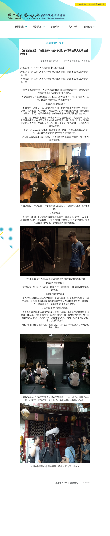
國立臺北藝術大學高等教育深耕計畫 (90, 4)
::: (21, 35)
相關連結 (87, 26)
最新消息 (37, 26)
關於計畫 (19, 26)
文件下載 (73, 26)
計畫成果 (55, 26)
